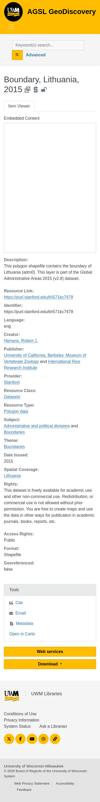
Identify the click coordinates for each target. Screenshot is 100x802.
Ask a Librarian (53, 726)
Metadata (24, 623)
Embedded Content (22, 118)
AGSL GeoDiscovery (13, 13)
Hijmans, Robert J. (21, 341)
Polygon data (16, 411)
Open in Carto (22, 634)
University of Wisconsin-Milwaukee (34, 766)
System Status (17, 726)
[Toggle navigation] (11, 27)
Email (21, 613)
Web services (50, 651)
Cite (19, 603)
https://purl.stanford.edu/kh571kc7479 (38, 297)
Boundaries (14, 432)
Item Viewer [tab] (19, 106)
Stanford (11, 382)
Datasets (12, 397)
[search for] (48, 45)
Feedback (24, 790)
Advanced (35, 55)
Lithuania (12, 476)
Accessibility (65, 783)
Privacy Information (21, 720)
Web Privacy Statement (31, 783)
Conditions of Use (20, 714)
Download (48, 664)
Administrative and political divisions (37, 426)
